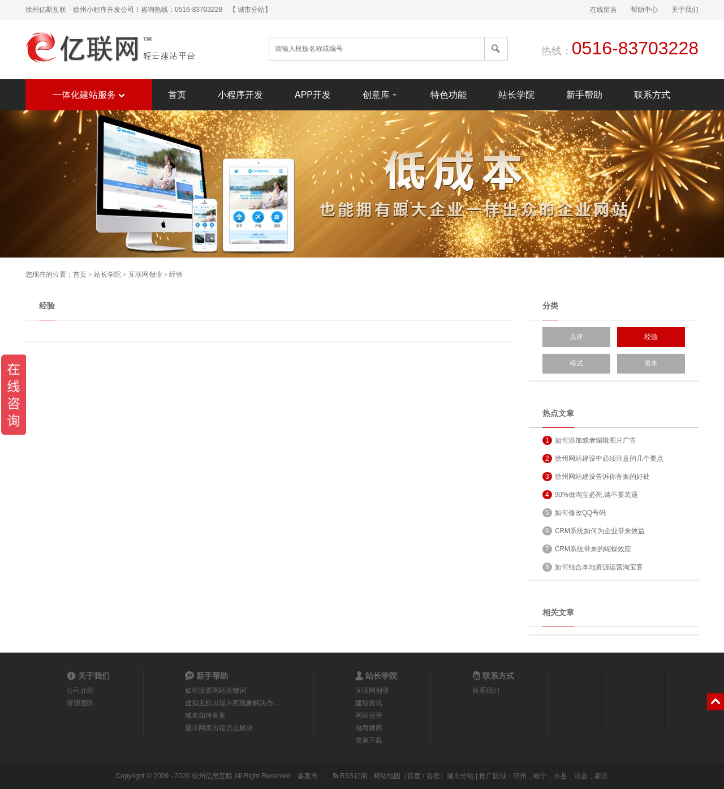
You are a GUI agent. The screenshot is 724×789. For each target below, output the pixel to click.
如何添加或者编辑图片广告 (589, 440)
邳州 (520, 776)
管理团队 (80, 703)
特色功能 (448, 95)
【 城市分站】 (250, 10)
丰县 (560, 776)
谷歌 (433, 776)
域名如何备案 (205, 715)
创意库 (381, 94)
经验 (176, 274)
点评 (576, 337)
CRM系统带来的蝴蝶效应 (586, 549)
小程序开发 (240, 95)
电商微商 (368, 728)
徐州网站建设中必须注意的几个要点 (602, 458)
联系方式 (652, 95)
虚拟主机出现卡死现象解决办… (232, 703)
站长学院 (516, 95)
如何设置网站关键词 (215, 690)
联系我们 (485, 690)
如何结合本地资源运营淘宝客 (592, 567)
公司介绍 (80, 690)
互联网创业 (145, 274)
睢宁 (540, 776)
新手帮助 (584, 95)
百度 (414, 776)
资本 (651, 363)
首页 (177, 95)
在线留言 (603, 10)
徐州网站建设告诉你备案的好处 (596, 476)
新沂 (601, 776)
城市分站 (460, 776)
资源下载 (368, 740)
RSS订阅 (349, 776)
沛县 (581, 776)
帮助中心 (644, 10)
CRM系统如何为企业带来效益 (593, 530)
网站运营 (368, 715)
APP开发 (313, 95)
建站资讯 (368, 703)
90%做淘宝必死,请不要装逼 (590, 494)
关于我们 (685, 10)
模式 (576, 363)
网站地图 (386, 776)
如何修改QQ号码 (574, 512)
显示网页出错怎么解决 (219, 728)
